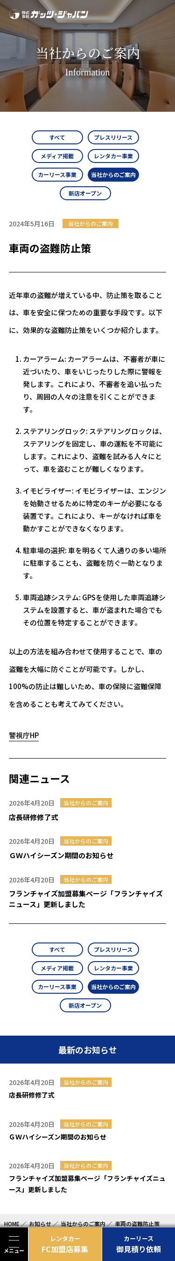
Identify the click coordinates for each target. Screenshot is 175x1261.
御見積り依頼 (138, 1244)
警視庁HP (24, 735)
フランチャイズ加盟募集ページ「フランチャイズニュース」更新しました (86, 898)
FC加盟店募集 (65, 1244)
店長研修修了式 (33, 817)
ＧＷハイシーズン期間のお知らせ (61, 855)
